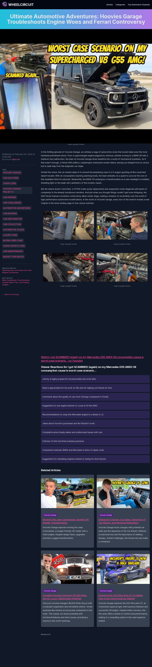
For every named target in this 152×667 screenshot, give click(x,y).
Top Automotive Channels (139, 4)
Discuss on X (45, 634)
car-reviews (10, 213)
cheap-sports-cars (14, 246)
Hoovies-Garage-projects (12, 190)
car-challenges (12, 202)
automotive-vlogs (13, 229)
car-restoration (12, 219)
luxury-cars (10, 235)
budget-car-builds (13, 256)
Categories (120, 4)
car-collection (12, 224)
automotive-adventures (16, 208)
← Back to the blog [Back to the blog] (10, 294)
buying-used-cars (13, 240)
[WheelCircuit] (18, 4)
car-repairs (9, 197)
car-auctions (10, 178)
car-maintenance (13, 251)
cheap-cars (9, 183)
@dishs (16, 159)
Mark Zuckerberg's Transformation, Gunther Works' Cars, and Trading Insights (16, 282)
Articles (109, 4)
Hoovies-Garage (12, 172)
